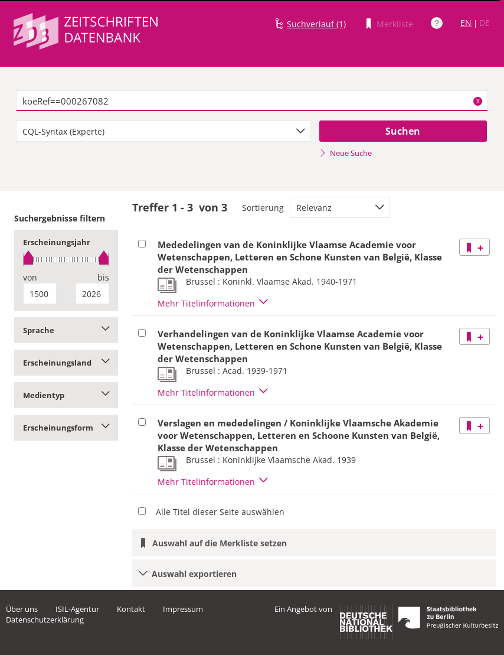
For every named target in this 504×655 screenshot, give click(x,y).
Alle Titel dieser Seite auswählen (220, 511)
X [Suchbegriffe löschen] (478, 101)
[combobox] (163, 131)
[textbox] (252, 101)
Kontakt (131, 609)
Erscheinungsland (66, 362)
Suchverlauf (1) (316, 24)
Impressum (183, 609)
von (30, 277)
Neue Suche (345, 153)
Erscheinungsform (66, 427)
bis (103, 277)
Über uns (22, 609)
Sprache (66, 330)
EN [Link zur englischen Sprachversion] (466, 22)
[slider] (66, 259)
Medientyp (66, 395)
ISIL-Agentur (77, 609)
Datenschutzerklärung (45, 619)
